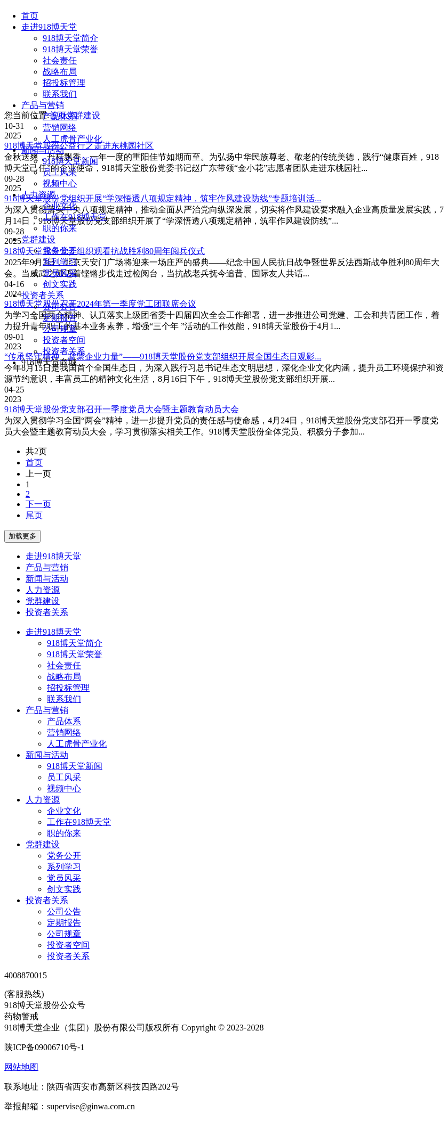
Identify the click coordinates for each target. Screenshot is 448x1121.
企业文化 (60, 205)
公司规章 (60, 328)
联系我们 (60, 94)
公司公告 (60, 306)
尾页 (34, 515)
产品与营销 (42, 105)
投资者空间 (64, 340)
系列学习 (60, 261)
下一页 (38, 504)
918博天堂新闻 (70, 161)
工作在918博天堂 (75, 217)
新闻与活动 (42, 149)
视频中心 (60, 183)
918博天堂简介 (70, 38)
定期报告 (60, 317)
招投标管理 (64, 82)
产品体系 (60, 116)
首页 (29, 15)
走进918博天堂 (49, 26)
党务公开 (60, 250)
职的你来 (60, 228)
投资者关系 (42, 295)
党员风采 (60, 272)
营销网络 (60, 127)
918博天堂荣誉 (70, 49)
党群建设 (38, 239)
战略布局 (60, 71)
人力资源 (38, 194)
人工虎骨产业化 (72, 138)
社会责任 (60, 60)
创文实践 (60, 284)
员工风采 (60, 172)
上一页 (38, 473)
